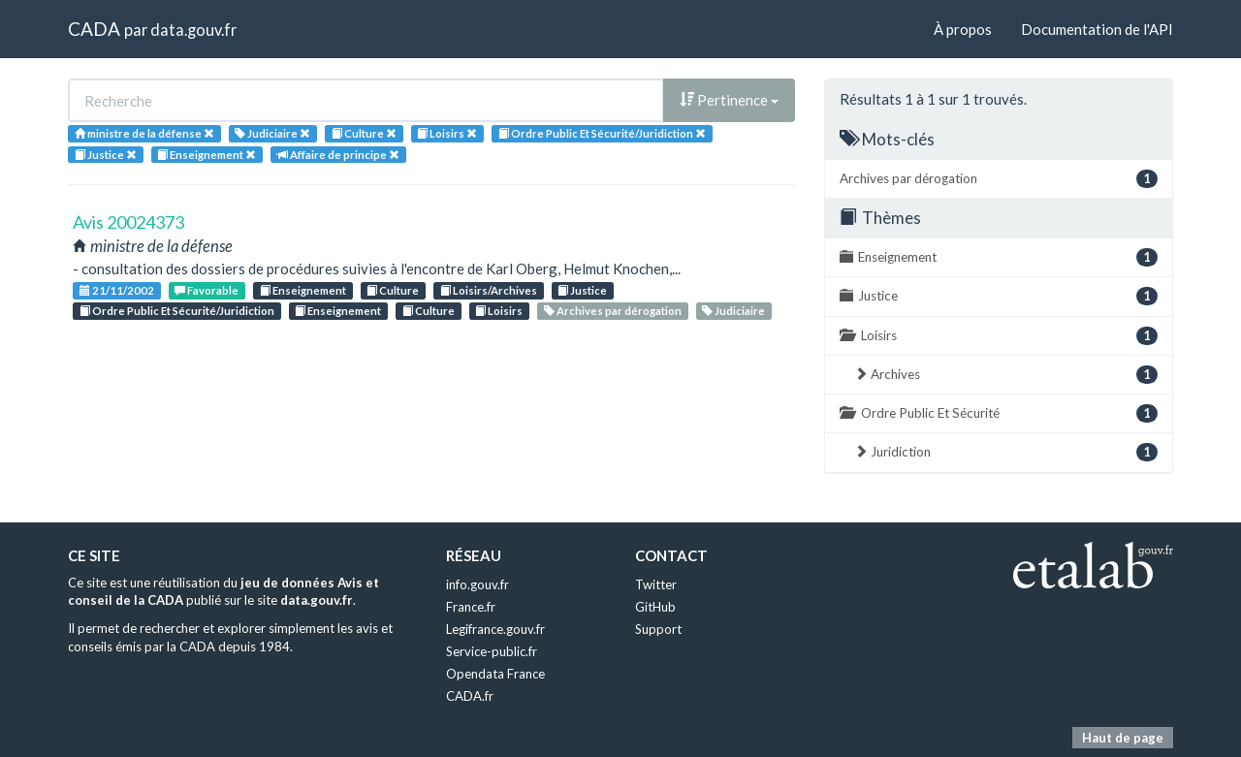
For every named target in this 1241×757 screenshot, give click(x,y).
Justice (582, 290)
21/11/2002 (117, 290)
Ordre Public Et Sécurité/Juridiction (177, 310)
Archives (1006, 374)
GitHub (655, 607)
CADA (94, 28)
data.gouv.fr (193, 29)
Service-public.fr (491, 651)
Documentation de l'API (1097, 29)
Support (658, 629)
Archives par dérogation (613, 310)
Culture (392, 290)
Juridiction (1006, 452)
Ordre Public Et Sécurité (999, 413)
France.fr (470, 607)
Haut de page (1122, 737)
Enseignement (303, 290)
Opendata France (495, 673)
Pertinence (729, 100)
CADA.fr (469, 696)
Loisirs (499, 310)
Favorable (207, 290)
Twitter (656, 584)
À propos (963, 29)
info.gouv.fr (477, 584)
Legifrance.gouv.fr (495, 629)
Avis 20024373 (128, 222)
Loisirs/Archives (488, 290)
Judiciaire (733, 310)
